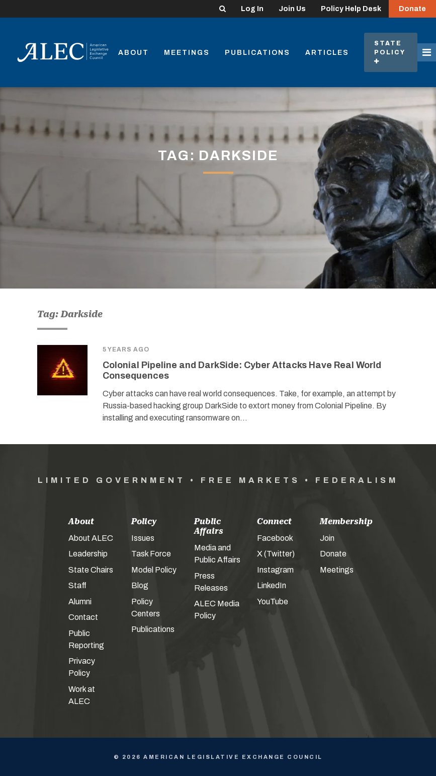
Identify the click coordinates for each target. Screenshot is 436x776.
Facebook (275, 538)
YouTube (272, 601)
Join (327, 538)
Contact (83, 617)
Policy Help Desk (351, 9)
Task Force (151, 553)
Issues (142, 538)
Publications (257, 52)
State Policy (390, 52)
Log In (252, 9)
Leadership (88, 553)
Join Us (292, 9)
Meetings (187, 52)
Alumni (80, 601)
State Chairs (90, 570)
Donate (412, 9)
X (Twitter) (276, 553)
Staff (77, 585)
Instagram (275, 570)
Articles (327, 52)
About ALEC (90, 538)
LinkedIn (271, 585)
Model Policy (154, 570)
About (133, 52)
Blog (139, 585)
